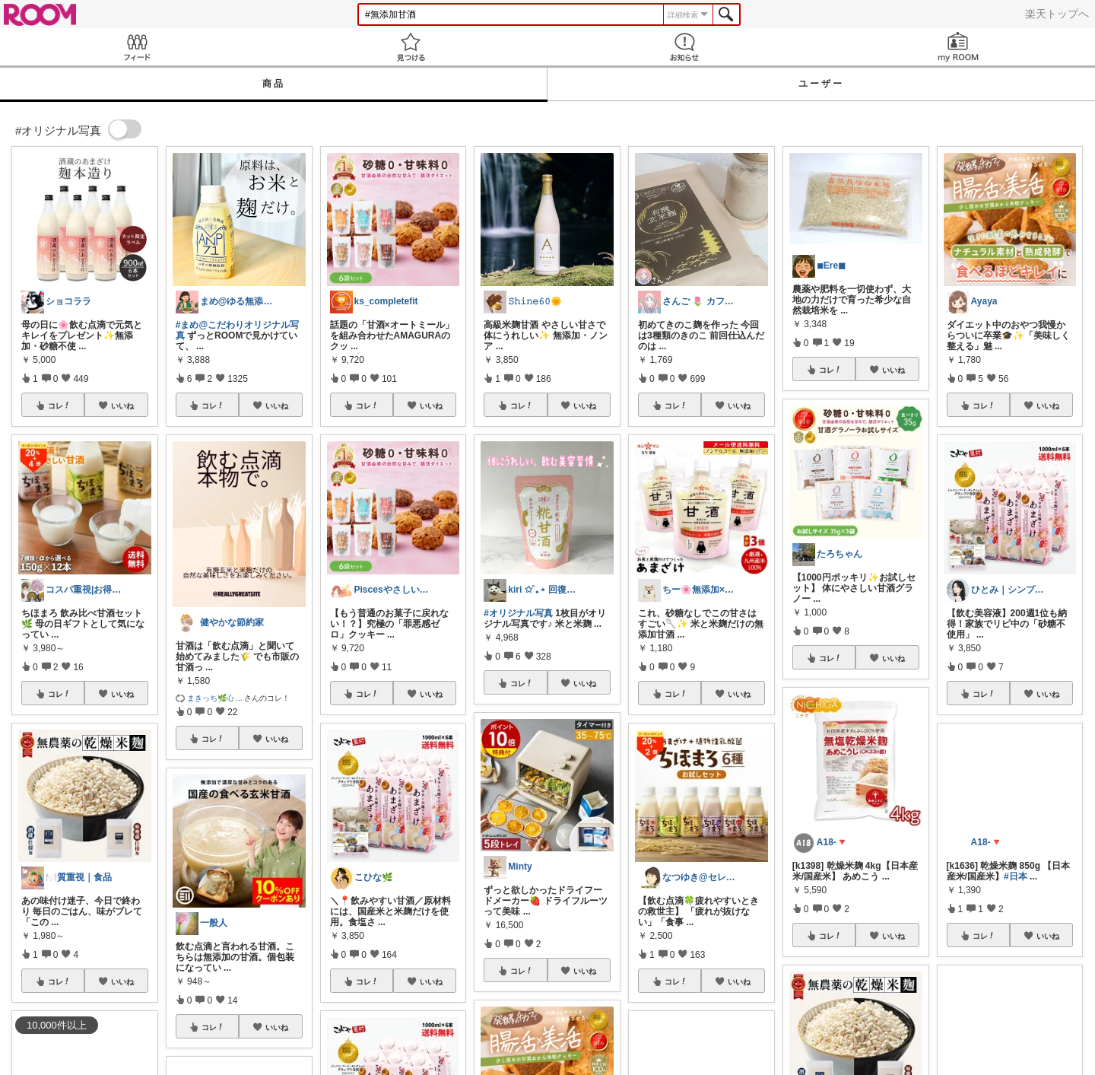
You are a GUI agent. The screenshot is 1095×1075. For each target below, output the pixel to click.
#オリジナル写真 (518, 613)
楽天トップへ (1057, 14)
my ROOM (958, 46)
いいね (122, 405)
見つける (411, 46)
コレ (59, 405)
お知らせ (684, 46)
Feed (137, 46)
